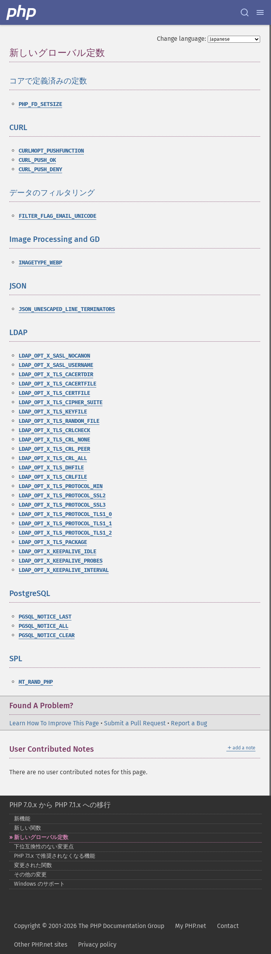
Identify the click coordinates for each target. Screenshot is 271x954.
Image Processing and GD (54, 239)
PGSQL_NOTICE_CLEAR (47, 635)
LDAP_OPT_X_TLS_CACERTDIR (56, 374)
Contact (228, 926)
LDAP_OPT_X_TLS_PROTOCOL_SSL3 (62, 505)
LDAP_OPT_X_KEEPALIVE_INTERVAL (64, 570)
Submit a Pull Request (135, 723)
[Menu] (260, 12)
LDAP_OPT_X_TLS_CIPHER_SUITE (60, 402)
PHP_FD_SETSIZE (40, 104)
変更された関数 (33, 865)
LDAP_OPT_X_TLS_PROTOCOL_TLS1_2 (65, 533)
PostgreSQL (29, 593)
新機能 (22, 818)
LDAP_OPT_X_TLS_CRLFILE (53, 477)
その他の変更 (30, 874)
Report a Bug (189, 723)
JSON (17, 285)
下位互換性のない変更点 (44, 846)
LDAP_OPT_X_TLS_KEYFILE (53, 411)
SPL (15, 658)
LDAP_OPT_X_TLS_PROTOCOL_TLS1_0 (65, 514)
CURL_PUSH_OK (37, 160)
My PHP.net (190, 926)
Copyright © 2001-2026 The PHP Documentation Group (89, 926)
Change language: (181, 38)
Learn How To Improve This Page (54, 723)
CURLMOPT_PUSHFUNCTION (51, 151)
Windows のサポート (39, 884)
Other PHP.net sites (40, 944)
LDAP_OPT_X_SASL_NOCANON (54, 356)
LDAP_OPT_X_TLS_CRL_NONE (54, 439)
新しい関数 (27, 828)
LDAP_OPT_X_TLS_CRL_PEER (54, 449)
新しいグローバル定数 (41, 837)
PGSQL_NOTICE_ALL (43, 626)
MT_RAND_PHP (36, 682)
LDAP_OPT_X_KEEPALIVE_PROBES (60, 561)
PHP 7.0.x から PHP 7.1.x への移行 (60, 805)
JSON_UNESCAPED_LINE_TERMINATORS (67, 309)
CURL (18, 127)
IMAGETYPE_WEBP (40, 262)
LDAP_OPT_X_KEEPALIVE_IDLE (57, 551)
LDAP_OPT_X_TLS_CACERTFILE (57, 384)
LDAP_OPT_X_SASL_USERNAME (56, 365)
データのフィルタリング (52, 192)
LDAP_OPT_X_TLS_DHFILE (51, 467)
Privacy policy (97, 944)
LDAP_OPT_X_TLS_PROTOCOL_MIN (60, 486)
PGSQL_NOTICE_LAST (45, 616)
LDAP (18, 332)
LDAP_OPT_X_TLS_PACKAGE (53, 542)
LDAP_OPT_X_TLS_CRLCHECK (54, 430)
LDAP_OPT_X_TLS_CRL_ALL (53, 458)
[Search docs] (244, 12)
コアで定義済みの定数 (48, 80)
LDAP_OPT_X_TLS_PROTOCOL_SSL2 (62, 495)
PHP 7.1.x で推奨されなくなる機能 (54, 856)
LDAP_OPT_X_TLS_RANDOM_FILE (59, 421)
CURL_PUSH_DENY (40, 169)
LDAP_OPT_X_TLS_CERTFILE (54, 393)
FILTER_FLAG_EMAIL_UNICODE (57, 216)
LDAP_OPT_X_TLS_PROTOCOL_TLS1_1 (65, 523)
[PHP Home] (21, 12)
